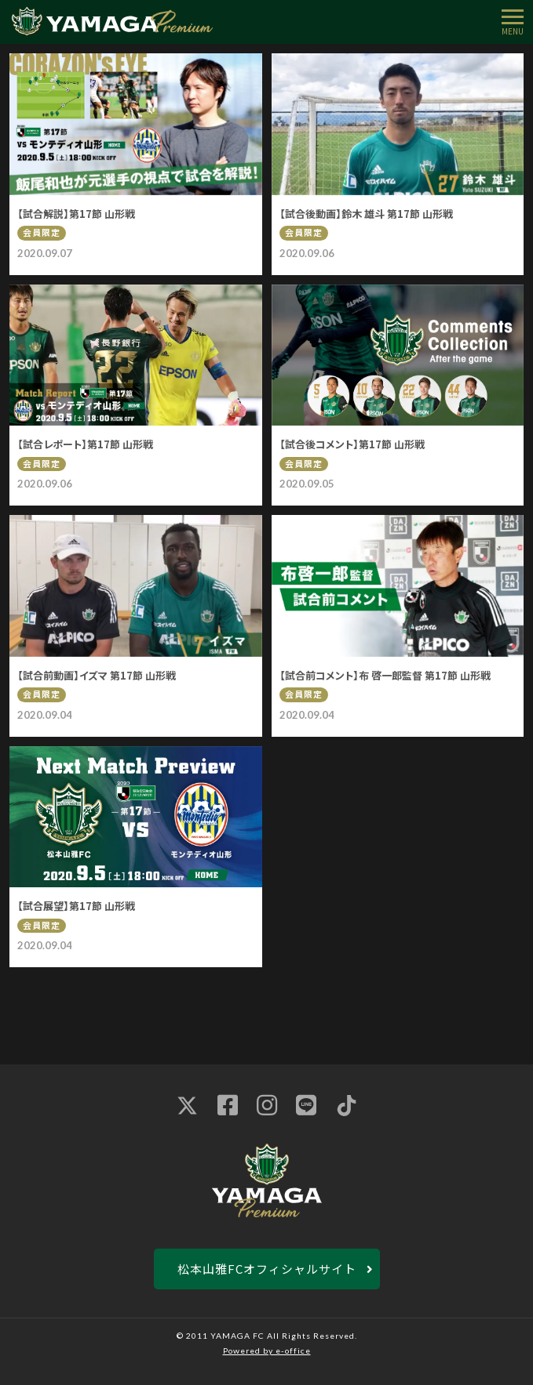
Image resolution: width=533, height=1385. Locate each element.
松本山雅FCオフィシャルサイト (266, 1268)
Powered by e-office (267, 1350)
